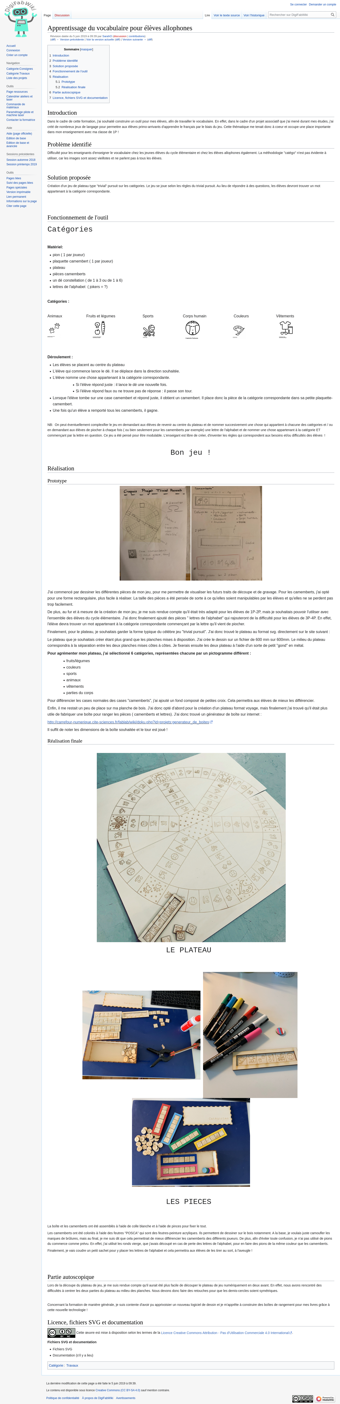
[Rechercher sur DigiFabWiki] (302, 14)
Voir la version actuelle (100, 39)
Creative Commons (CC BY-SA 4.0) (118, 1390)
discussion (120, 36)
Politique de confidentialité (62, 1398)
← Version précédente (70, 39)
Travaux (72, 1365)
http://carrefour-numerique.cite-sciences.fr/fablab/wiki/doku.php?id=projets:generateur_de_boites (128, 722)
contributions (137, 36)
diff (53, 39)
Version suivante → (134, 39)
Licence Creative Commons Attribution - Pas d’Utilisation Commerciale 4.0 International (225, 1333)
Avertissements (126, 1398)
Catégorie (56, 1365)
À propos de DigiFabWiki (97, 1398)
